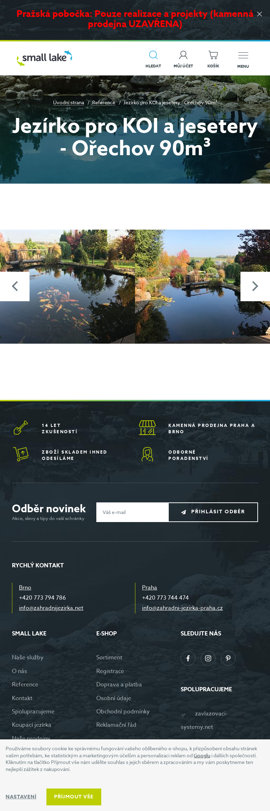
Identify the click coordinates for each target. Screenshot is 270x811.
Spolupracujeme (33, 711)
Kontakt (22, 698)
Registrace (110, 671)
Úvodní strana (68, 102)
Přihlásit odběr (218, 511)
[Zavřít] (259, 14)
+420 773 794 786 (42, 598)
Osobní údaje (113, 698)
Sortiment (109, 657)
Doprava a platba (119, 684)
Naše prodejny (31, 738)
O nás (19, 671)
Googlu (202, 755)
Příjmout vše (74, 796)
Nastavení (21, 796)
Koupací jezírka (31, 725)
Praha (149, 587)
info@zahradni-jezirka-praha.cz (182, 608)
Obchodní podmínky (123, 711)
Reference (103, 102)
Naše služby (28, 657)
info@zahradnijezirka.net (51, 608)
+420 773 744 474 (165, 598)
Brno (25, 587)
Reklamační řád (116, 725)
